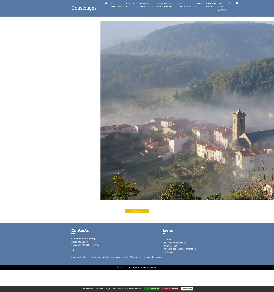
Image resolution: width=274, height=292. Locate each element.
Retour (137, 211)
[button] (106, 3)
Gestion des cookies (153, 257)
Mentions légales (79, 257)
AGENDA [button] (130, 3)
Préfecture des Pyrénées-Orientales (179, 249)
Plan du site (135, 257)
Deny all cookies (170, 289)
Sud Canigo (168, 252)
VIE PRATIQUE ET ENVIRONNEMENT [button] (165, 5)
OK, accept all (152, 289)
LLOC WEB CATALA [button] (222, 6)
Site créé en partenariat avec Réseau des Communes (137, 267)
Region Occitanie (170, 246)
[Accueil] (86, 8)
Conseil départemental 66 (174, 243)
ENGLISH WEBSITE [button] (211, 5)
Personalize (187, 289)
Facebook (167, 239)
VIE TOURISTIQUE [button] (184, 5)
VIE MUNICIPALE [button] (117, 5)
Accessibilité (122, 257)
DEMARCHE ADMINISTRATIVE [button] (145, 5)
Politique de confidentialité (102, 257)
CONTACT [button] (199, 3)
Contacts (80, 230)
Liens (168, 230)
